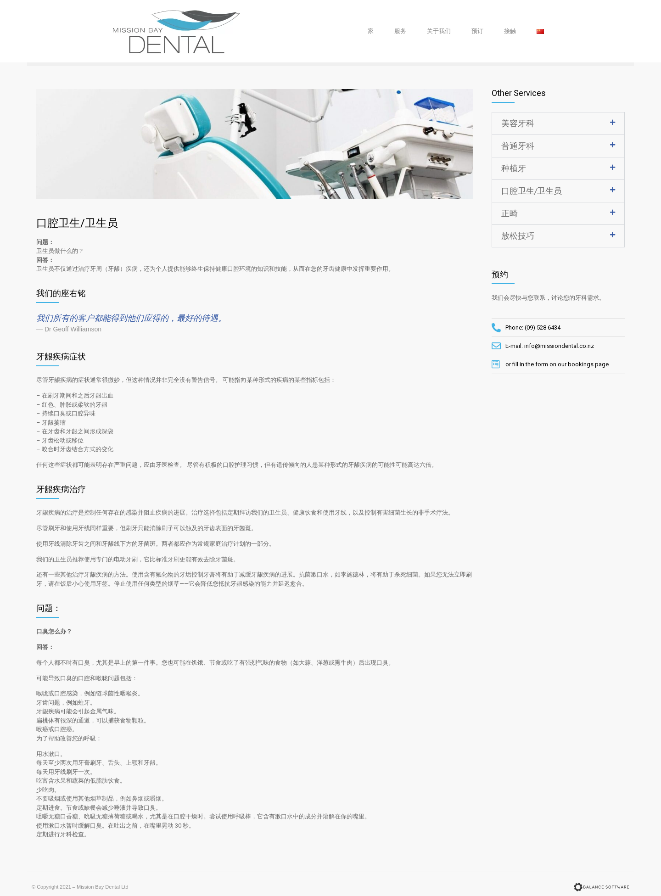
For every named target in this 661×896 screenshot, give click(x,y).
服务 (400, 31)
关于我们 (439, 31)
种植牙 (513, 168)
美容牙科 (517, 123)
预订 (477, 31)
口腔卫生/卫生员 (531, 190)
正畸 (509, 213)
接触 (510, 31)
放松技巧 (517, 235)
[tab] (558, 123)
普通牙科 (517, 145)
